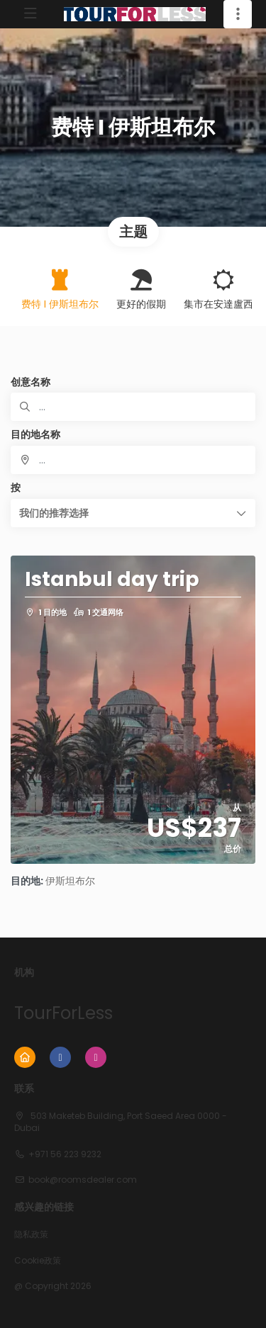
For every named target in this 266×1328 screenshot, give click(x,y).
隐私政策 (31, 1234)
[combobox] (133, 460)
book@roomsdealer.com (82, 1180)
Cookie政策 (37, 1260)
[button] (133, 513)
